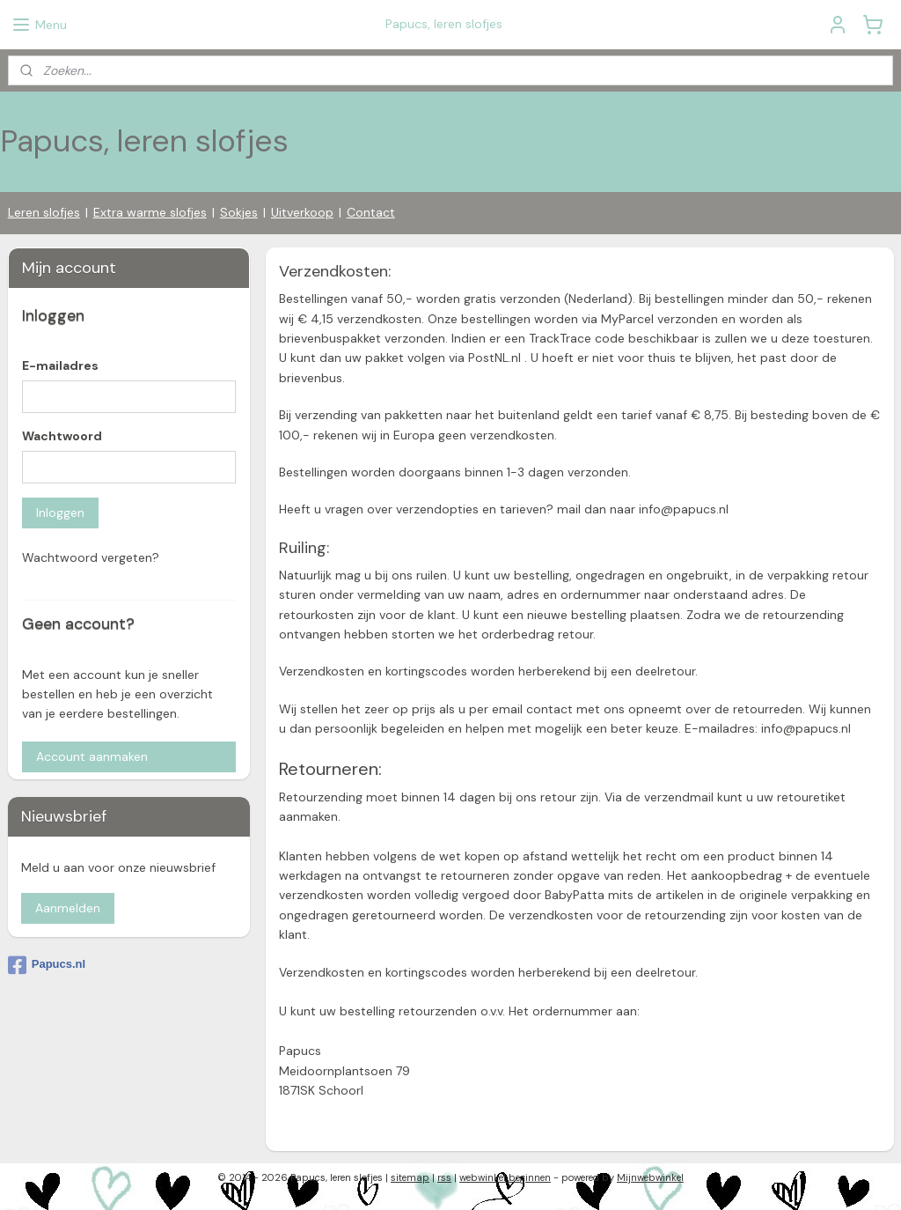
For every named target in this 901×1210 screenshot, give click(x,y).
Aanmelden (67, 908)
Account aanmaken (92, 756)
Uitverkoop (302, 212)
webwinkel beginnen (505, 1177)
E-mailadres (60, 365)
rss (444, 1177)
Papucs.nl (46, 965)
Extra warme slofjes (150, 212)
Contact (371, 212)
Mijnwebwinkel (650, 1177)
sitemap (410, 1177)
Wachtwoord (62, 436)
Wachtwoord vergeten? (90, 557)
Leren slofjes (44, 212)
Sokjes (239, 212)
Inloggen (60, 512)
